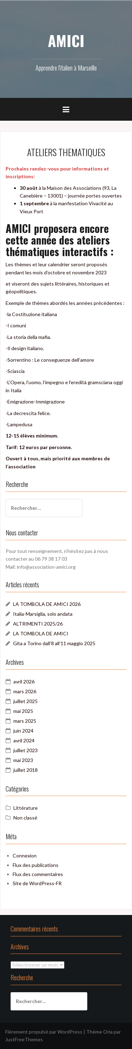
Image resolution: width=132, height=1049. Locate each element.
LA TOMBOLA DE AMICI (40, 633)
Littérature (25, 808)
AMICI (66, 40)
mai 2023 (23, 760)
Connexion (25, 855)
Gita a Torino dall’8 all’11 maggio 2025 (54, 643)
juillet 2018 (25, 770)
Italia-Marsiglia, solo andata (43, 614)
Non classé (25, 818)
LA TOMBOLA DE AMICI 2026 (47, 604)
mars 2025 (24, 721)
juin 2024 (23, 731)
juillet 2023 (25, 750)
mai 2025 (23, 711)
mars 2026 (24, 691)
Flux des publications (35, 865)
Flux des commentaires (38, 874)
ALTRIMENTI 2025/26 (38, 624)
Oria (108, 1032)
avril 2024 (23, 740)
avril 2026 (23, 681)
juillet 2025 (25, 701)
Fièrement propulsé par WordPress (43, 1032)
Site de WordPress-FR (37, 883)
